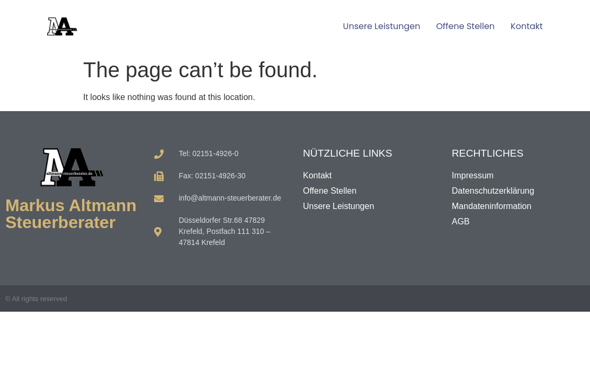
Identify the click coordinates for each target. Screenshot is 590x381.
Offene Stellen (465, 26)
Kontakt (527, 26)
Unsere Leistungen (382, 26)
